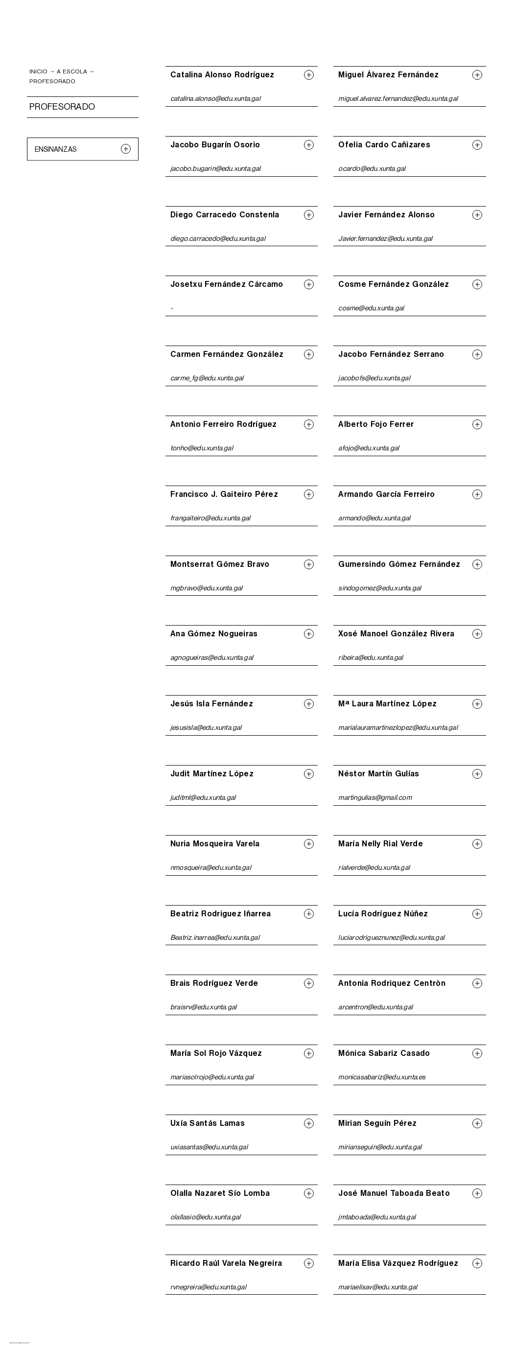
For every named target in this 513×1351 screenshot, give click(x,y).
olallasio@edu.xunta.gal (205, 1217)
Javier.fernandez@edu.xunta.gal (385, 238)
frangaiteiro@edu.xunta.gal (210, 518)
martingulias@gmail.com (374, 797)
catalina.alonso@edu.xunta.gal (215, 98)
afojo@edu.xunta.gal (368, 448)
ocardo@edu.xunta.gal (371, 168)
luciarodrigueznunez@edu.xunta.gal (391, 937)
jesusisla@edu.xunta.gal (206, 727)
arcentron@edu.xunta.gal (375, 1007)
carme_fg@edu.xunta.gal (206, 378)
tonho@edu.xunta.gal (201, 448)
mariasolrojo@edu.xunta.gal (212, 1077)
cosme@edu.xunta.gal (371, 308)
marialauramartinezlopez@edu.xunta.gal (397, 727)
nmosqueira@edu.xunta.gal (210, 867)
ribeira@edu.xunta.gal (370, 657)
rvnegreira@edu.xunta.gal (208, 1287)
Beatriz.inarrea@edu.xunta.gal (214, 937)
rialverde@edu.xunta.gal (374, 867)
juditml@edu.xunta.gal (202, 797)
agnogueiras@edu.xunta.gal (211, 657)
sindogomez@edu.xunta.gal (379, 588)
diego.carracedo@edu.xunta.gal (217, 238)
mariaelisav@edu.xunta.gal (377, 1287)
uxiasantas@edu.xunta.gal (209, 1147)
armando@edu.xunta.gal (374, 518)
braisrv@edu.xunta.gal (203, 1007)
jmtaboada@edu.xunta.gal (377, 1217)
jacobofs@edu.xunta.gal (374, 378)
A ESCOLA (72, 71)
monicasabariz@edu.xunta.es (381, 1077)
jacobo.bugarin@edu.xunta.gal (215, 168)
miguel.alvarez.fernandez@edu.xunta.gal (398, 98)
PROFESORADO (52, 81)
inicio (38, 71)
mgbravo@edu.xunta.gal (206, 588)
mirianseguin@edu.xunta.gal (379, 1147)
